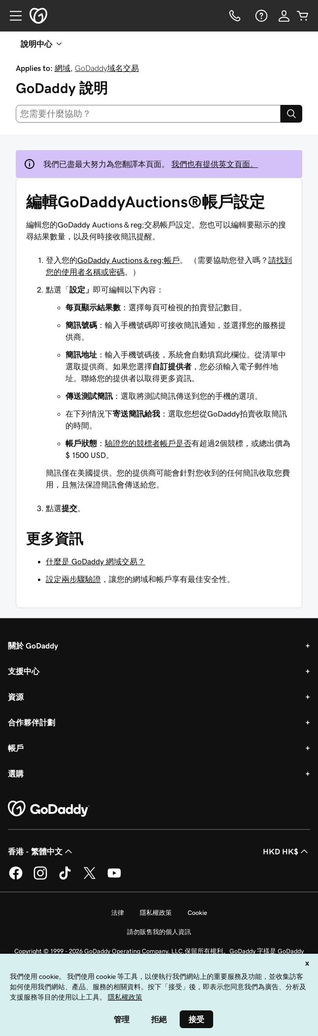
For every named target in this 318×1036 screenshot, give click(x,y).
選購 (16, 773)
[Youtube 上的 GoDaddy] (114, 878)
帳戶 (16, 748)
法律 (117, 912)
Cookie (197, 912)
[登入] (284, 15)
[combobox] (148, 113)
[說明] (260, 15)
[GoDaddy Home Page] (49, 809)
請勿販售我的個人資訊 (159, 932)
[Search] (291, 114)
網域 (62, 68)
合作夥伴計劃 (31, 722)
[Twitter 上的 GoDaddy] (89, 878)
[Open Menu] (12, 16)
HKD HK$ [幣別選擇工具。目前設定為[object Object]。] (286, 851)
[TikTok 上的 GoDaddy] (65, 878)
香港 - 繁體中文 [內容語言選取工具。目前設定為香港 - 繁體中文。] (41, 851)
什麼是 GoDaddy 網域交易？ (95, 561)
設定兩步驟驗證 (73, 579)
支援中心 (23, 671)
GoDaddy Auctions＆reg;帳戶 (128, 260)
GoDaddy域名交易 (107, 68)
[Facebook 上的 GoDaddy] (16, 878)
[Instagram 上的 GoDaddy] (40, 878)
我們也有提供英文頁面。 (214, 164)
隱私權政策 (156, 912)
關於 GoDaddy (33, 645)
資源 (16, 697)
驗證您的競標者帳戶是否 (148, 443)
